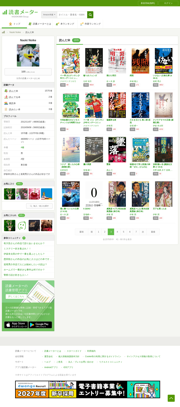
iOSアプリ (68, 367)
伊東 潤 (110, 214)
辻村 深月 (87, 81)
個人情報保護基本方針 (68, 356)
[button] (90, 14)
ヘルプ (47, 362)
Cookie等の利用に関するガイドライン (103, 356)
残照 (132, 75)
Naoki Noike (15, 32)
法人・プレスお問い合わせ (81, 362)
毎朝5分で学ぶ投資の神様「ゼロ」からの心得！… (140, 167)
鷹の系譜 (87, 164)
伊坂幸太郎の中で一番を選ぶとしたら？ (24, 254)
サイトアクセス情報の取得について (143, 356)
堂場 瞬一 (134, 126)
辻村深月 (64, 170)
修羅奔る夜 (111, 120)
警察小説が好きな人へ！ (16, 275)
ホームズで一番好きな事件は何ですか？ (24, 269)
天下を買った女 (159, 209)
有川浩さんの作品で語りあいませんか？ (24, 243)
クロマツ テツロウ (68, 81)
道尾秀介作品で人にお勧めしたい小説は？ (25, 264)
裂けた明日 (111, 75)
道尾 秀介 (157, 81)
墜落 (108, 164)
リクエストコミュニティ (110, 362)
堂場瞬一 (87, 214)
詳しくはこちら (16, 296)
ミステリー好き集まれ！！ (17, 248)
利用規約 (91, 351)
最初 (81, 232)
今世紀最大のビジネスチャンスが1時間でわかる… (70, 122)
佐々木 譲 (111, 81)
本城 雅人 (134, 81)
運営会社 (48, 356)
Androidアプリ (51, 367)
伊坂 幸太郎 (158, 126)
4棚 (22, 147)
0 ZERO (86, 209)
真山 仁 (110, 170)
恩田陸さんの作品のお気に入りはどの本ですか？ (29, 259)
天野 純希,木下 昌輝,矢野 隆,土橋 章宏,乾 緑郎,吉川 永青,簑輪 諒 (163, 170)
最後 (153, 232)
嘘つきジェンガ (90, 75)
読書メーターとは (52, 351)
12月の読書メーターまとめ (28, 78)
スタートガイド (74, 351)
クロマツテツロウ (91, 126)
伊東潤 (109, 126)
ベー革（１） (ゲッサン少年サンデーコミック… (93, 122)
